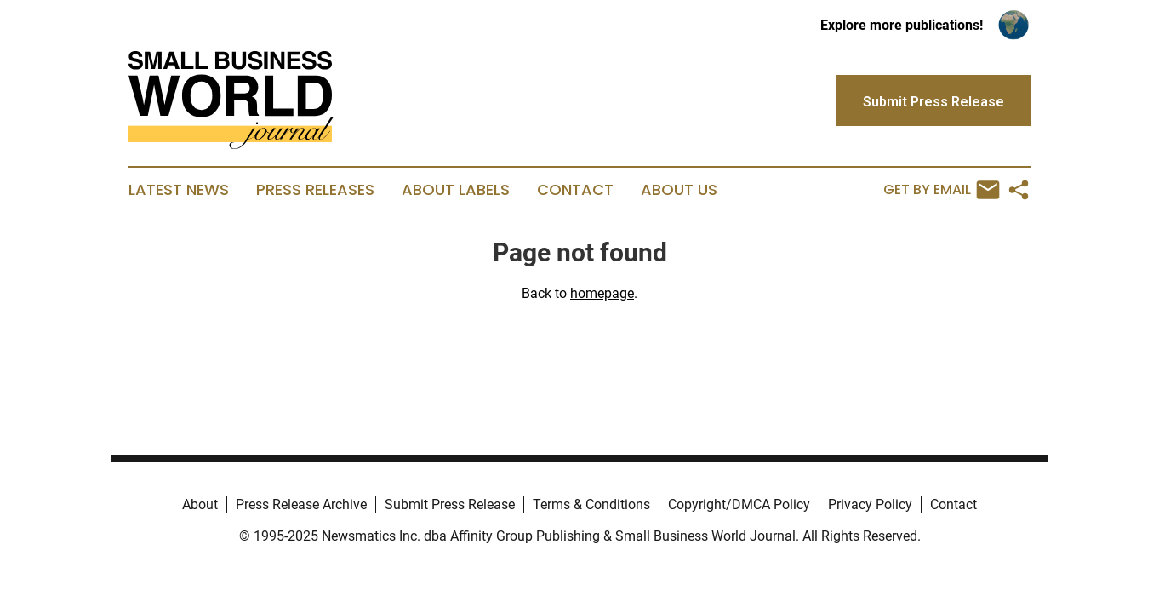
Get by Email (941, 190)
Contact (575, 189)
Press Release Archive (301, 504)
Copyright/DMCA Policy (739, 504)
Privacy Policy (870, 504)
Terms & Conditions (591, 504)
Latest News (178, 189)
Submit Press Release (450, 504)
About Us (679, 189)
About (200, 504)
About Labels (456, 189)
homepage (602, 293)
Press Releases (315, 189)
